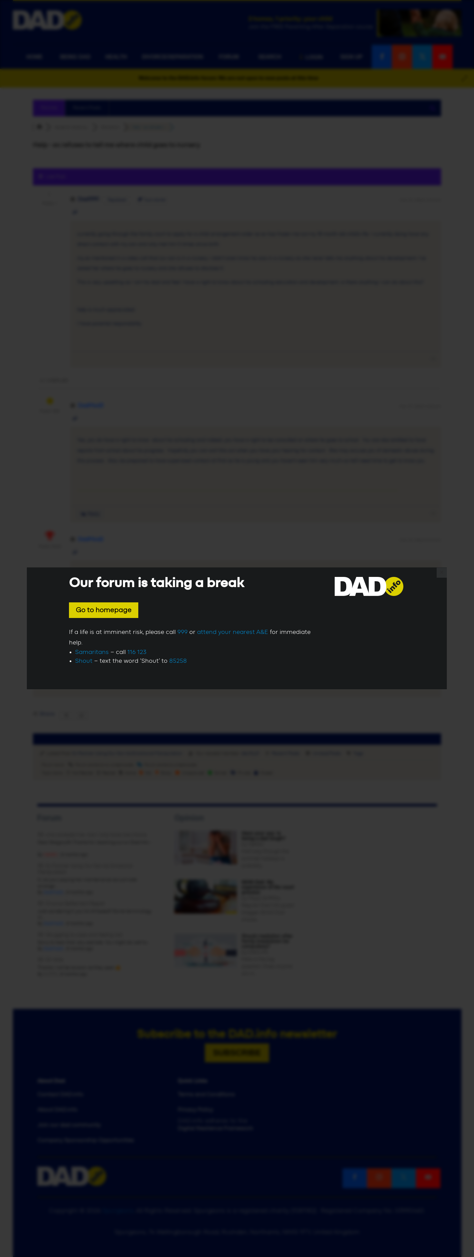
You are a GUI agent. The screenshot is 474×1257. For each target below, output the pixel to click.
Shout (83, 661)
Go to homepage (103, 610)
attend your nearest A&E (232, 632)
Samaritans (92, 652)
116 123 (136, 652)
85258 (178, 661)
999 (182, 632)
